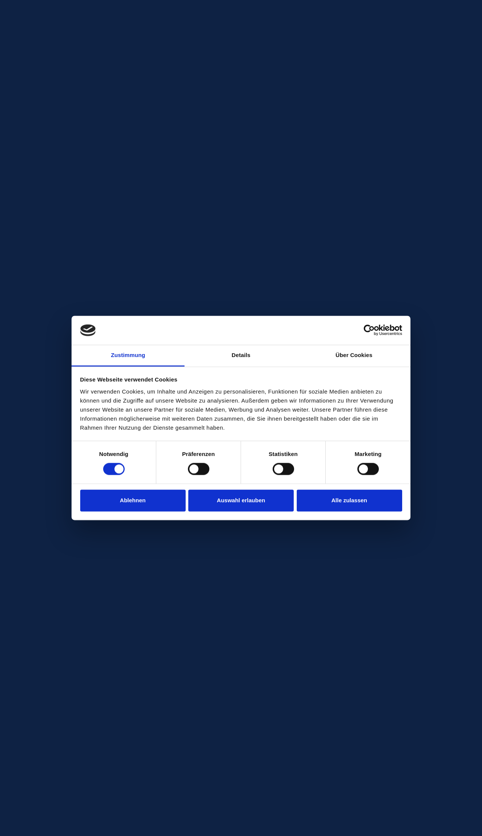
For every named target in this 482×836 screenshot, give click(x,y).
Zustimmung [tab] (128, 355)
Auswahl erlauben (241, 500)
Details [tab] (241, 355)
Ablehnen (132, 500)
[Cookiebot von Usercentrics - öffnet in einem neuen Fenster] (369, 330)
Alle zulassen (349, 500)
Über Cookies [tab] (354, 355)
